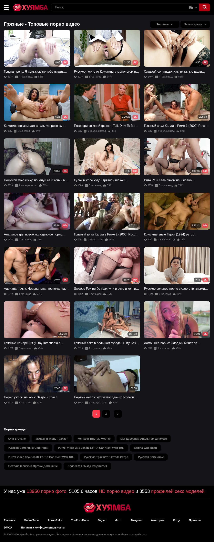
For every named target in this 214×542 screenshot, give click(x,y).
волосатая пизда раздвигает (87, 466)
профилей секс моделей (178, 491)
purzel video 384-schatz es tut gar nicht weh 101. (41, 457)
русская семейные (151, 457)
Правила (195, 520)
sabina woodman (145, 447)
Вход (176, 520)
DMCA (8, 527)
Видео (102, 520)
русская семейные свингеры (28, 447)
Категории (157, 520)
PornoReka (55, 520)
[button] (6, 7)
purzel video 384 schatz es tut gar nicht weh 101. (91, 447)
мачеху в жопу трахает (52, 438)
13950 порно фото (46, 491)
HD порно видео (116, 491)
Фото (118, 520)
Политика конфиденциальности (43, 527)
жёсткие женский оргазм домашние (33, 466)
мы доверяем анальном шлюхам (143, 438)
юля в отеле (17, 438)
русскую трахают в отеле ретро (106, 457)
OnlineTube (31, 520)
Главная (9, 520)
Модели (136, 520)
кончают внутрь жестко (94, 438)
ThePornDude (80, 520)
